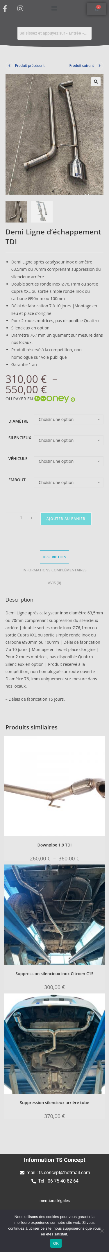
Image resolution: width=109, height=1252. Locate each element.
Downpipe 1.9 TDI (54, 844)
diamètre (18, 421)
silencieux (19, 437)
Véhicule (18, 458)
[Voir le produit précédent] (10, 66)
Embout (17, 479)
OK (56, 1243)
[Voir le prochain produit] (99, 66)
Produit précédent (30, 65)
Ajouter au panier (66, 518)
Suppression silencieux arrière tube (54, 1102)
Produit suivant (81, 65)
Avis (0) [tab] (54, 582)
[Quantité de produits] (21, 517)
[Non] (102, 1231)
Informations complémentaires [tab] (54, 569)
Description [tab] (55, 556)
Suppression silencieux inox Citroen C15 (54, 973)
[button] (54, 8)
